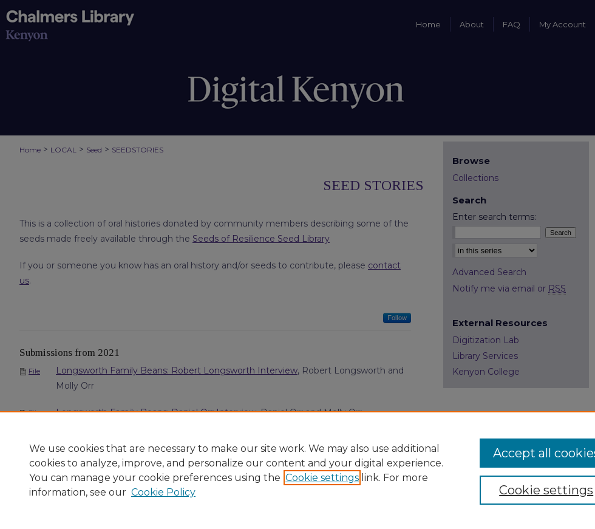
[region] (297, 470)
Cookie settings (322, 477)
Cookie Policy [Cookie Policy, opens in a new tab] (163, 492)
